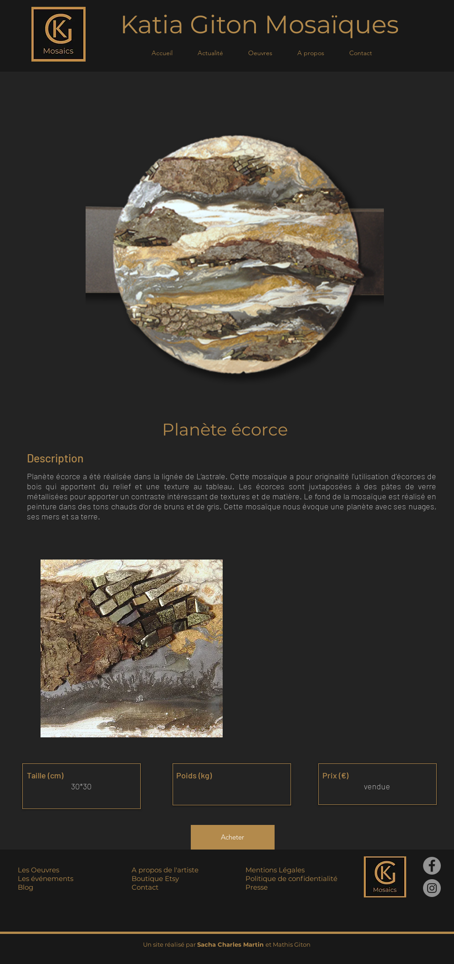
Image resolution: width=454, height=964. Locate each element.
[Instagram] (432, 888)
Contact (145, 887)
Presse (256, 887)
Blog (25, 887)
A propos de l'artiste (165, 870)
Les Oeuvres (38, 870)
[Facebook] (432, 866)
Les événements (45, 878)
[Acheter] (233, 837)
